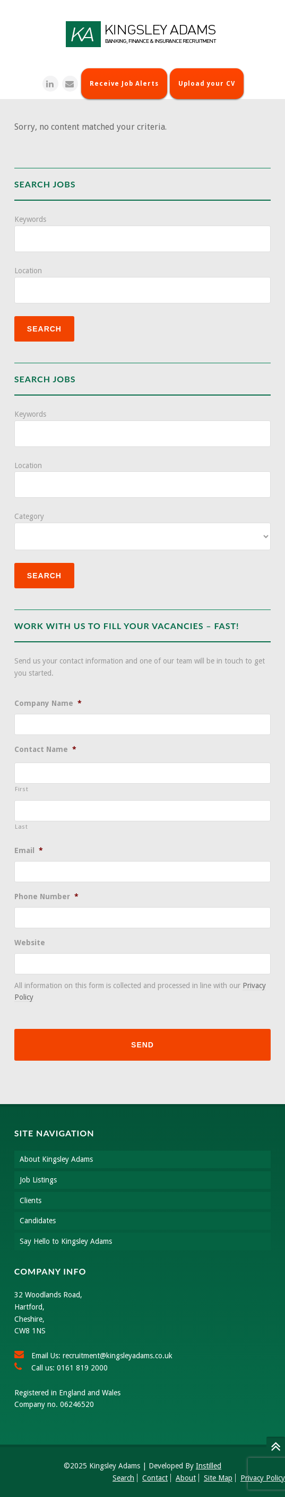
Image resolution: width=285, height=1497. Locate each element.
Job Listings (38, 1180)
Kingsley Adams (143, 34)
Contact (155, 1478)
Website (29, 942)
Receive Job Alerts (124, 83)
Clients (30, 1200)
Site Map (218, 1478)
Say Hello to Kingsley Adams (66, 1241)
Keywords (30, 219)
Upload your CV (206, 83)
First (21, 789)
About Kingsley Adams (56, 1159)
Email (28, 850)
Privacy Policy (262, 1478)
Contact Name (45, 749)
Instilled (208, 1466)
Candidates (38, 1220)
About (186, 1478)
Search (123, 1478)
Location (28, 270)
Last (21, 826)
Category (29, 516)
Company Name (48, 703)
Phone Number (46, 896)
